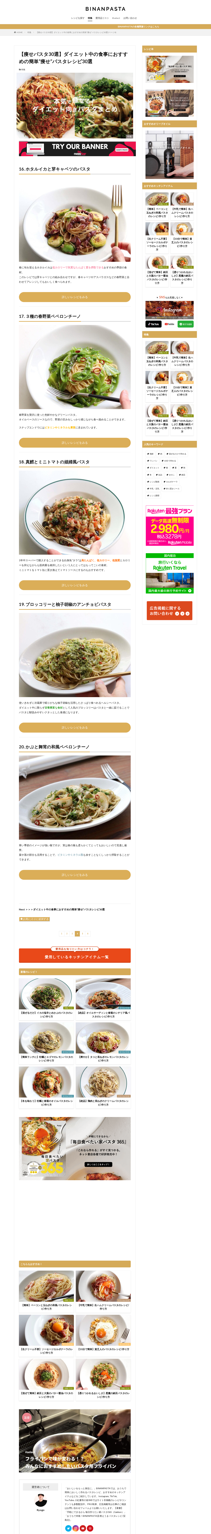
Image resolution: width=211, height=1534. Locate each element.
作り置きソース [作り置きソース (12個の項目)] (173, 488)
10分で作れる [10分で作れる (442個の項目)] (170, 461)
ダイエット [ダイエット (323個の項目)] (154, 467)
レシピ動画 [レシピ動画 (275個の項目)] (154, 481)
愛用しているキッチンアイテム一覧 (77, 953)
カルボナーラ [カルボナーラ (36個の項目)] (172, 481)
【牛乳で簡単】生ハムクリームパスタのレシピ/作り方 (103, 1307)
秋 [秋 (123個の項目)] (184, 467)
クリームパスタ (123, 1096)
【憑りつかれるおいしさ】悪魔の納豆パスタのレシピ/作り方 (103, 1395)
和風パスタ (69, 1008)
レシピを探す (78, 18)
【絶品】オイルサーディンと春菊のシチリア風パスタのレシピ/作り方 (103, 1014)
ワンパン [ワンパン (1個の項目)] (153, 461)
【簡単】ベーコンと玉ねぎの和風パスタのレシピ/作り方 (46, 1307)
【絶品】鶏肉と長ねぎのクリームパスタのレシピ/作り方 (103, 1102)
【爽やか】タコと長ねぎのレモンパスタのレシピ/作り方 (103, 1058)
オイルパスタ (124, 1008)
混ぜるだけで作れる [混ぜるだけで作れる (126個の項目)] (177, 454)
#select (116, 18)
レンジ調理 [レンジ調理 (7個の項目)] (154, 495)
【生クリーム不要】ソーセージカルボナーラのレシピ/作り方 (46, 1351)
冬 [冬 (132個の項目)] (151, 475)
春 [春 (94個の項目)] (167, 467)
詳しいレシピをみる (75, 297)
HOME (20, 32)
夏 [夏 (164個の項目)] (176, 467)
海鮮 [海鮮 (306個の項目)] (152, 454)
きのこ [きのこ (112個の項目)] (172, 475)
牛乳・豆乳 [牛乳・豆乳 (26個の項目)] (154, 488)
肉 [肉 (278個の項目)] (161, 454)
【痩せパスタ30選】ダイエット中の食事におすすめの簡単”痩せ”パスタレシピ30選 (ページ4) (76, 32)
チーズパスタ (68, 1344)
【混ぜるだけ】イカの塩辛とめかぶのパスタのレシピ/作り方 (46, 1014)
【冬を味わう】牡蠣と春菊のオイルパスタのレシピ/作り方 (46, 1102)
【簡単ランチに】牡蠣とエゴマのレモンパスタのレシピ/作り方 (46, 1058)
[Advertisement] (75, 1220)
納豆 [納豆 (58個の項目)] (183, 475)
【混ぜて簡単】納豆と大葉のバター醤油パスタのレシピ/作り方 (46, 1395)
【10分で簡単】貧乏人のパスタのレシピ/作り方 (103, 1349)
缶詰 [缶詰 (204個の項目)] (160, 475)
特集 (90, 18)
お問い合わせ (130, 18)
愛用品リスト (102, 18)
